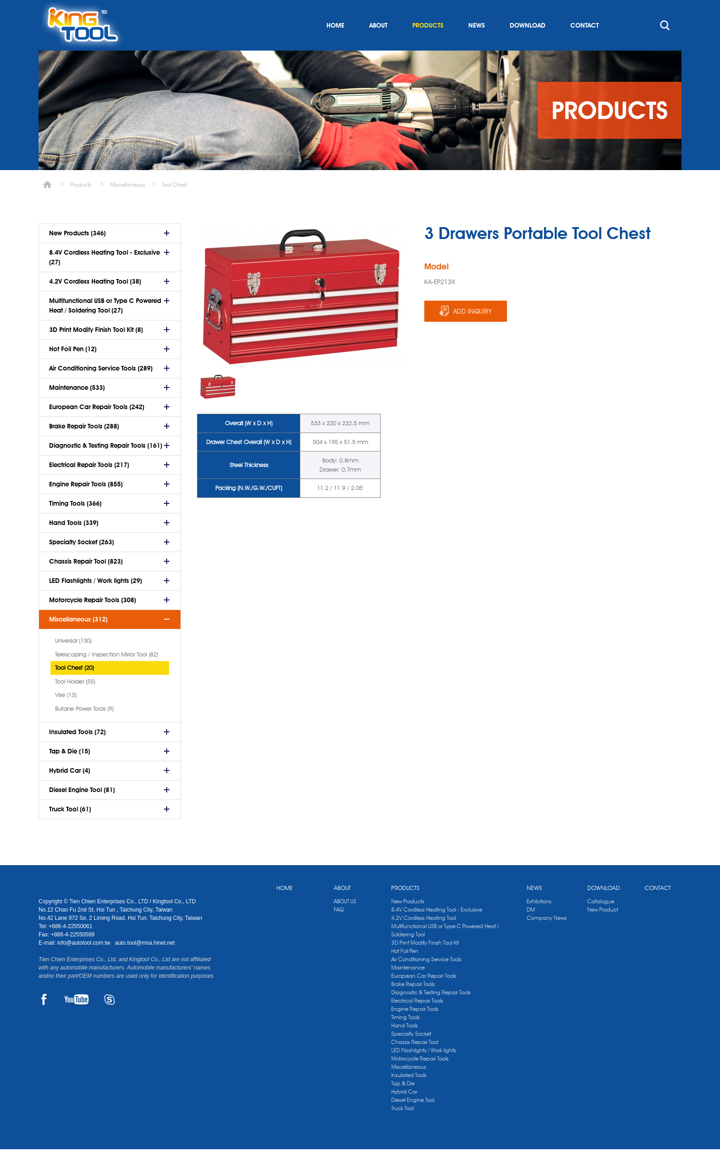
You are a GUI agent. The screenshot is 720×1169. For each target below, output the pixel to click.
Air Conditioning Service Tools (426, 978)
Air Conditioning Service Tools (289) (100, 388)
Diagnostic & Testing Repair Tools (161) (105, 465)
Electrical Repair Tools (417, 1020)
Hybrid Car (404, 1111)
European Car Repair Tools (423, 995)
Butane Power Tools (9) (84, 728)
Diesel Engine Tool (412, 1119)
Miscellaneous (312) (78, 639)
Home (47, 204)
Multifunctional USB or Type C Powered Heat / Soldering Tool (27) (105, 325)
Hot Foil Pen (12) (72, 368)
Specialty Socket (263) (81, 561)
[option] (218, 406)
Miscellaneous (127, 204)
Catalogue (600, 921)
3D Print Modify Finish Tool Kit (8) (96, 349)
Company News (547, 937)
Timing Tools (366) (75, 523)
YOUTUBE (76, 1019)
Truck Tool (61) (70, 829)
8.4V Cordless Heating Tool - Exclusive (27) (104, 276)
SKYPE (109, 1019)
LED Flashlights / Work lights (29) (95, 600)
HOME (335, 45)
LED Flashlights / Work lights (423, 1069)
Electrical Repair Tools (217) (89, 484)
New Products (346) (77, 253)
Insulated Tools (409, 1094)
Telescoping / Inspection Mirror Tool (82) (106, 674)
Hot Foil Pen (404, 970)
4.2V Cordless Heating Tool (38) (95, 301)
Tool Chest (174, 204)
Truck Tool (402, 1127)
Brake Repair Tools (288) (84, 446)
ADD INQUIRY (472, 331)
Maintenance (408, 987)
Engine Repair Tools (415, 1028)
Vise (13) (65, 714)
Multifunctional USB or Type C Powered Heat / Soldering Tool (445, 950)
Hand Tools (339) (73, 542)
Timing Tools (405, 1036)
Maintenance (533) (77, 407)
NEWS (476, 45)
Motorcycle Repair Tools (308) (92, 619)
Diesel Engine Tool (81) (82, 809)
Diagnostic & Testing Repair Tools (431, 1012)
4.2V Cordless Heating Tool (423, 937)
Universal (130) (73, 660)
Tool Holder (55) (75, 701)
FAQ (338, 929)
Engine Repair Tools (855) (86, 504)
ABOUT (378, 45)
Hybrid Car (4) (69, 790)
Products (80, 204)
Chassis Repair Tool (414, 1061)
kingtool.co (668, 9)
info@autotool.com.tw (84, 962)
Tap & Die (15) (69, 771)
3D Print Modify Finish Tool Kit (425, 962)
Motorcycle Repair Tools (420, 1078)
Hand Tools (404, 1045)
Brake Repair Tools (413, 1003)
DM (531, 929)
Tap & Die (403, 1103)
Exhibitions (539, 921)
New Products (407, 921)
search (665, 45)
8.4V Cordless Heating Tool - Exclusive (436, 929)
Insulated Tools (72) (77, 751)
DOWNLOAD (528, 45)
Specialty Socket (411, 1053)
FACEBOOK (44, 1019)
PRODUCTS (428, 45)
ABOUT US (345, 921)
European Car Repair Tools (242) (96, 426)
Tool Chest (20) (74, 687)
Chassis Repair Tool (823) (86, 581)
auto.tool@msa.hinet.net (144, 962)
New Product (602, 929)
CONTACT (584, 45)
